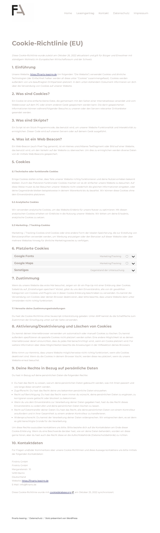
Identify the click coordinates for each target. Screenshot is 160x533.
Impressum (141, 13)
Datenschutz (121, 13)
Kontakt (104, 13)
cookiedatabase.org (60, 492)
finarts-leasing (19, 518)
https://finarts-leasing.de (43, 74)
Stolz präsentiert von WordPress (61, 518)
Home (68, 13)
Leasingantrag (85, 13)
